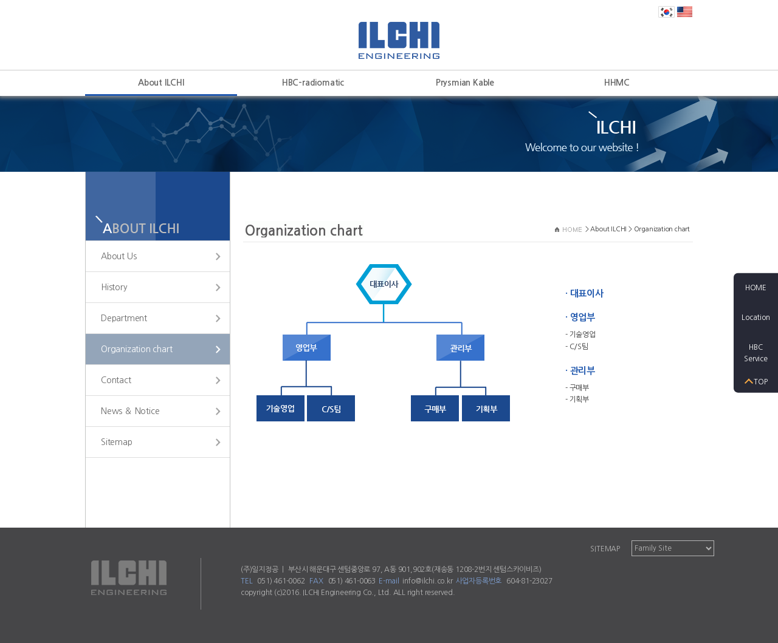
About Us (118, 256)
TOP (760, 382)
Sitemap (117, 442)
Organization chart (136, 349)
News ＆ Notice (130, 411)
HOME (755, 287)
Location (755, 317)
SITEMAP (605, 549)
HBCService (756, 353)
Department (124, 318)
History (114, 287)
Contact (116, 380)
